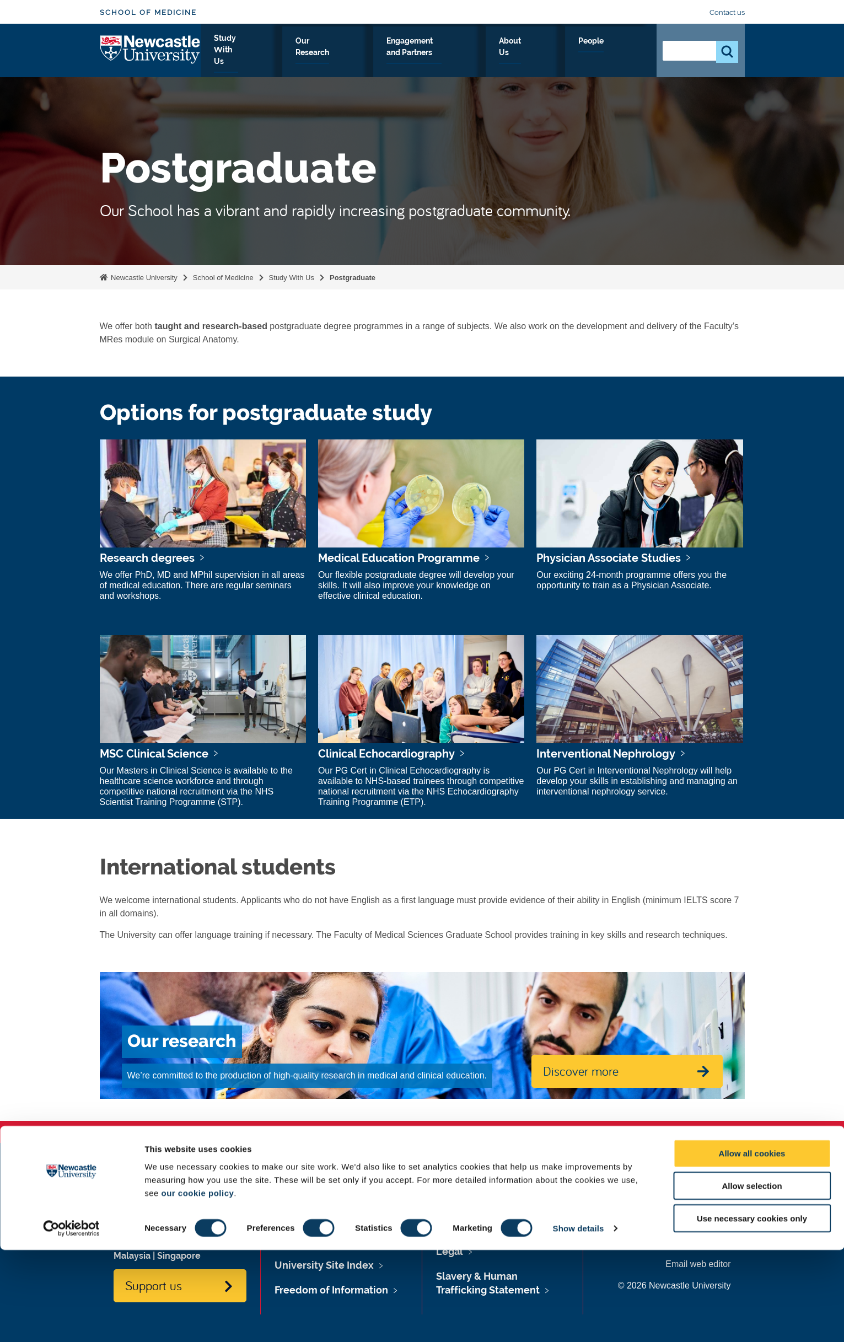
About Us (571, 53)
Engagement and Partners (478, 53)
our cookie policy (197, 1284)
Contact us (727, 12)
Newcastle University (143, 277)
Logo (150, 51)
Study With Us (299, 53)
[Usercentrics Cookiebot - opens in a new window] (71, 1320)
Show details (578, 1320)
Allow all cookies (752, 1245)
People (624, 53)
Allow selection (752, 1277)
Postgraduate (352, 277)
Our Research (376, 53)
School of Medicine (148, 12)
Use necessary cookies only (752, 1310)
